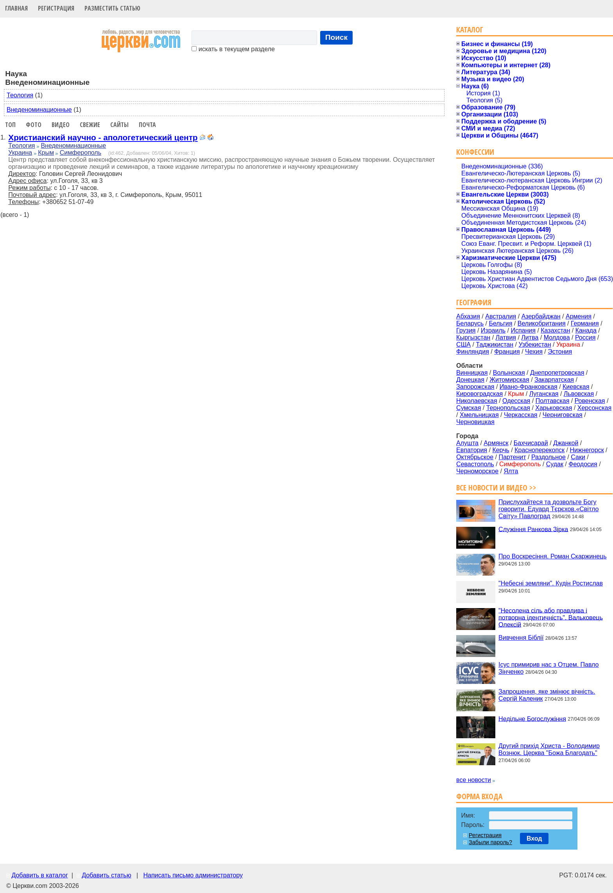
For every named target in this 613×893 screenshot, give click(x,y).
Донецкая (470, 379)
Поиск (336, 37)
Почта (147, 124)
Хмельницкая (479, 415)
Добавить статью (106, 875)
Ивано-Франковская (528, 386)
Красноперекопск (539, 450)
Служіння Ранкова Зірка (533, 529)
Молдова (557, 337)
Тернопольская (508, 407)
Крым (46, 152)
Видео (61, 124)
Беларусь (470, 323)
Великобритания (542, 323)
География (473, 302)
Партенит (512, 457)
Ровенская (590, 400)
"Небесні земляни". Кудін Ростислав (550, 583)
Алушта (467, 443)
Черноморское (477, 471)
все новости (473, 780)
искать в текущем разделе (233, 49)
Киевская (576, 386)
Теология (20, 95)
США (463, 344)
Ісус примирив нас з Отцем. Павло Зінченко (548, 668)
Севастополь (475, 464)
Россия (585, 337)
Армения (578, 316)
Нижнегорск (587, 450)
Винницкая (472, 372)
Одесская (516, 400)
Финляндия (472, 351)
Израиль (493, 330)
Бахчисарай (531, 443)
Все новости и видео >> (496, 487)
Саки (578, 457)
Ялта (511, 471)
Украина (20, 152)
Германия (585, 323)
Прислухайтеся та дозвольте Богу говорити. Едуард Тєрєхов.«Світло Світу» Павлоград (548, 509)
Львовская (579, 393)
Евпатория (471, 450)
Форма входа (479, 796)
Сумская (468, 407)
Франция (507, 351)
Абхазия (468, 316)
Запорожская (475, 386)
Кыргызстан (473, 337)
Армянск (496, 443)
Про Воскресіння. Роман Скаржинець (552, 556)
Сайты (119, 124)
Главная (16, 8)
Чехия (534, 351)
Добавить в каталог (39, 875)
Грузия (465, 330)
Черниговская (563, 415)
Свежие (90, 124)
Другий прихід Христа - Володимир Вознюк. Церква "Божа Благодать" (549, 749)
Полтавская (553, 400)
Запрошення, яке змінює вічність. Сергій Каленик (546, 695)
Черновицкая (475, 422)
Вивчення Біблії (520, 637)
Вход (534, 838)
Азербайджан (541, 316)
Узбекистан (534, 344)
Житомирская (509, 379)
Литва (529, 337)
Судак (554, 464)
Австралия (500, 316)
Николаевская (476, 400)
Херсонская (594, 407)
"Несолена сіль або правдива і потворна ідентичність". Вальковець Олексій (550, 617)
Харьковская (553, 407)
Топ (10, 124)
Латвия (506, 337)
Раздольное (548, 457)
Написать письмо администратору (192, 875)
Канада (586, 330)
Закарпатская (554, 379)
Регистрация (56, 8)
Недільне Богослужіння (532, 718)
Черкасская (521, 415)
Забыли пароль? (490, 842)
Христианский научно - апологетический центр (102, 137)
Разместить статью (112, 8)
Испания (523, 330)
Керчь (500, 450)
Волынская (509, 372)
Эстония (560, 351)
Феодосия (582, 464)
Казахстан (555, 330)
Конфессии (475, 152)
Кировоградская (479, 393)
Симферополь (80, 152)
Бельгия (500, 323)
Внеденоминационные (39, 109)
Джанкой (565, 443)
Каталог (469, 29)
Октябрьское (474, 457)
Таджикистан (494, 344)
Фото (33, 124)
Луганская (544, 393)
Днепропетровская (557, 372)
